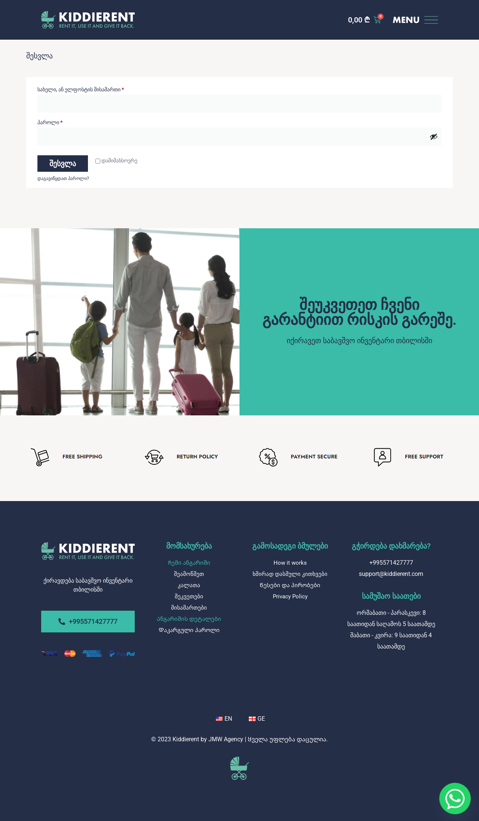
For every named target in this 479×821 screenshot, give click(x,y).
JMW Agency (225, 739)
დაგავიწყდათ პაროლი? (63, 178)
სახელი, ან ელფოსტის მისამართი (99, 88)
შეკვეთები (189, 596)
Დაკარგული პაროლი (189, 630)
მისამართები (189, 607)
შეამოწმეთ (189, 574)
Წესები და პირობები (290, 585)
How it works (290, 562)
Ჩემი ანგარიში (189, 562)
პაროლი (68, 121)
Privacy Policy (290, 596)
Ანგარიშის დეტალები (189, 619)
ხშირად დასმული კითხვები (290, 574)
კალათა (189, 585)
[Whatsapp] (455, 798)
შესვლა (62, 163)
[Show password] (434, 136)
